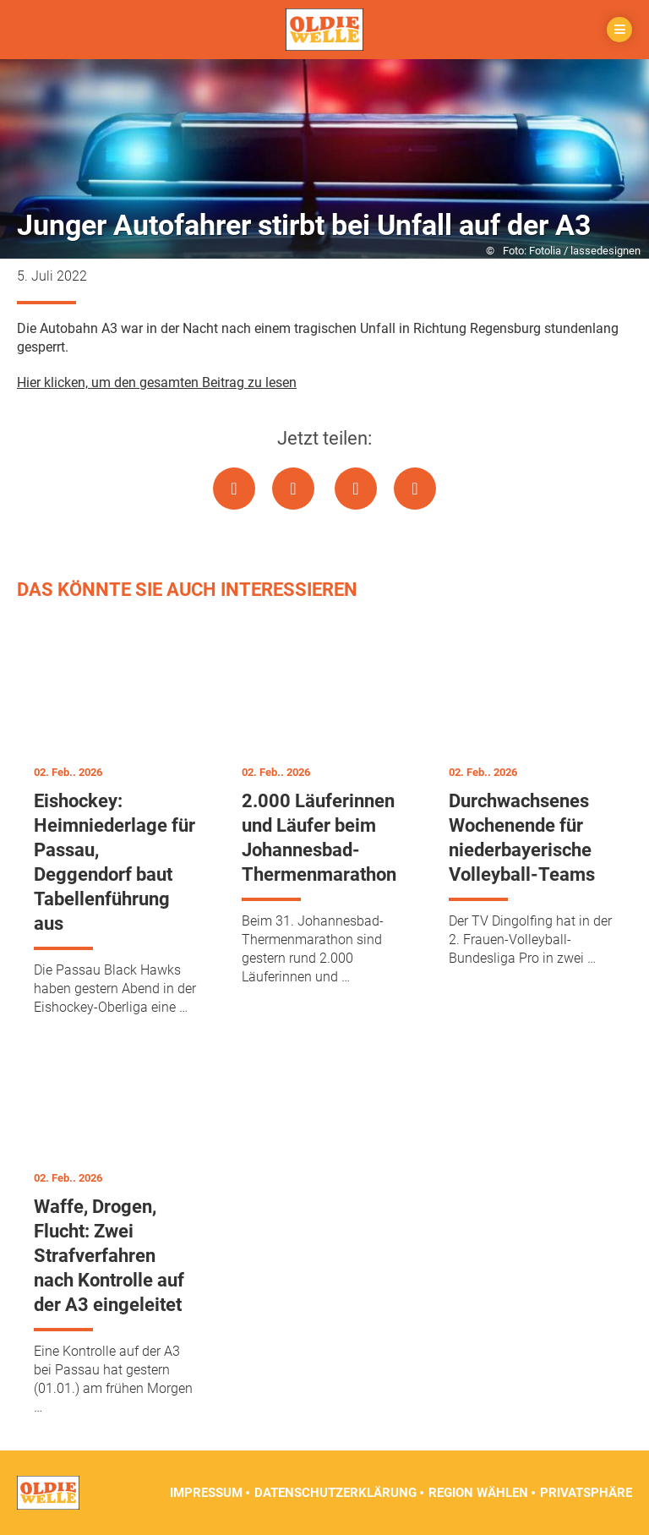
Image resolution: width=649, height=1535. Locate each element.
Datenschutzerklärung (335, 1492)
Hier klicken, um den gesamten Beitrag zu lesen (157, 382)
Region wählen (478, 1492)
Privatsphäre (586, 1492)
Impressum (206, 1492)
